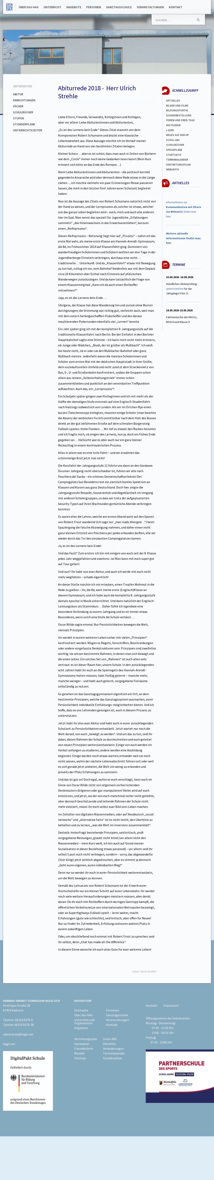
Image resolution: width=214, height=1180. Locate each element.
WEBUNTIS (172, 169)
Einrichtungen (24, 100)
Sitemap (80, 1058)
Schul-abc (173, 140)
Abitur (18, 94)
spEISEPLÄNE (174, 150)
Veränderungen (113, 1048)
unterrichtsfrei (174, 288)
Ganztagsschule (119, 7)
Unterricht (52, 7)
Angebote (73, 7)
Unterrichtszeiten (27, 130)
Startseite (173, 155)
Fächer (18, 106)
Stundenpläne (24, 124)
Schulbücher (23, 112)
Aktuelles (173, 100)
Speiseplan (81, 1044)
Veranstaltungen (150, 7)
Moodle (79, 1053)
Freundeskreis (83, 1048)
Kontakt (175, 7)
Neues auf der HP (177, 135)
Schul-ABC (110, 1039)
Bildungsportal (177, 110)
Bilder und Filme (177, 105)
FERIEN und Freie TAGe (180, 120)
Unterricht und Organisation (84, 1021)
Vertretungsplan (178, 164)
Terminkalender (177, 159)
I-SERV (170, 130)
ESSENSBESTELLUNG (178, 115)
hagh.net (9, 1044)
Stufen (18, 118)
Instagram (173, 125)
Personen (93, 7)
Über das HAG (29, 7)
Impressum (171, 1005)
